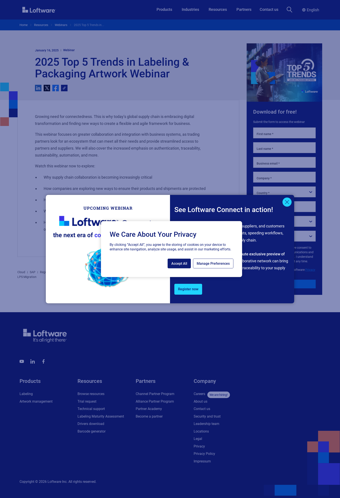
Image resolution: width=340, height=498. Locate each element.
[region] (171, 249)
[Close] (287, 202)
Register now (188, 289)
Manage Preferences (213, 263)
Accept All (179, 263)
